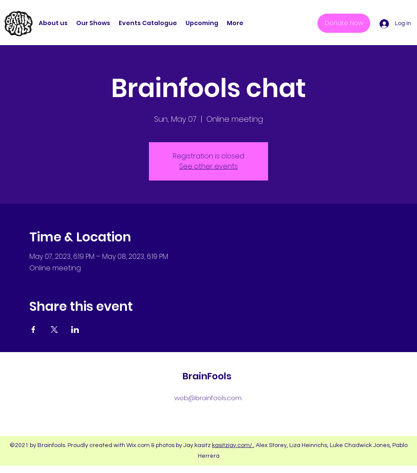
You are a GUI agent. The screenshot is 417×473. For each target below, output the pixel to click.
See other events (208, 166)
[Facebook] (215, 417)
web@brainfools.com (208, 397)
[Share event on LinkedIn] (75, 329)
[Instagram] (202, 417)
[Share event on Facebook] (33, 329)
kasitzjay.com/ (232, 445)
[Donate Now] (343, 23)
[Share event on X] (54, 329)
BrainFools (207, 376)
